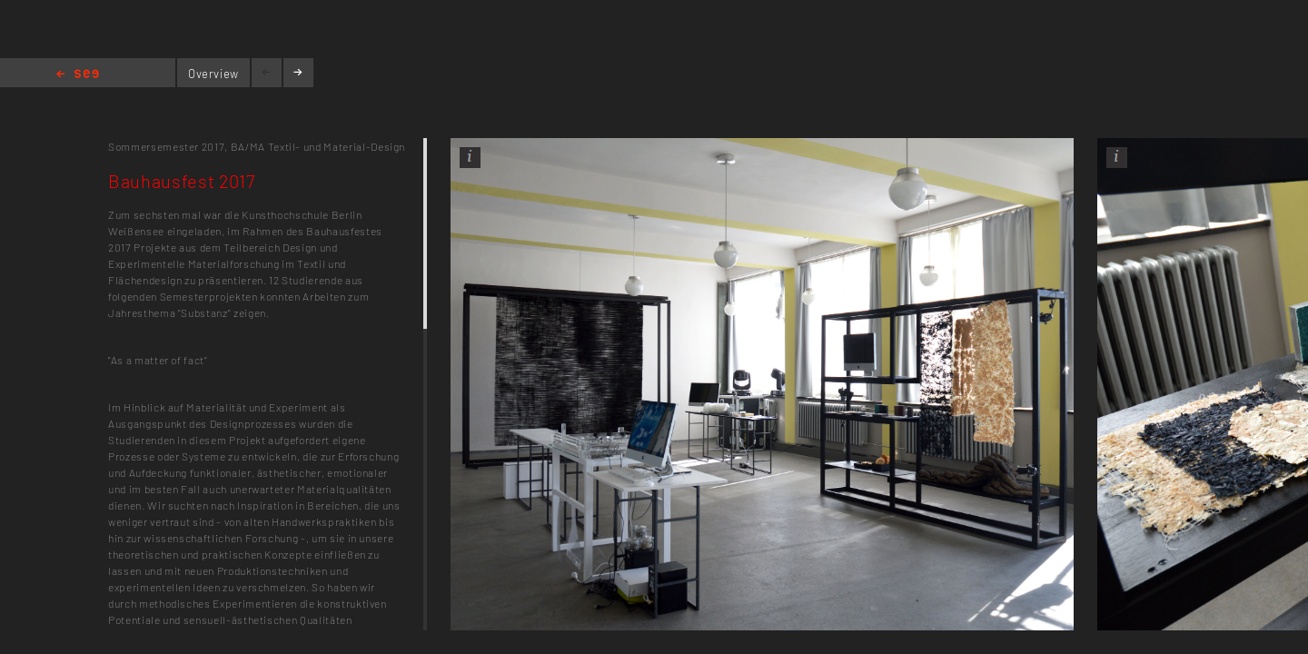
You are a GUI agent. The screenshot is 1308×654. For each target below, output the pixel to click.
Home (77, 75)
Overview (213, 73)
